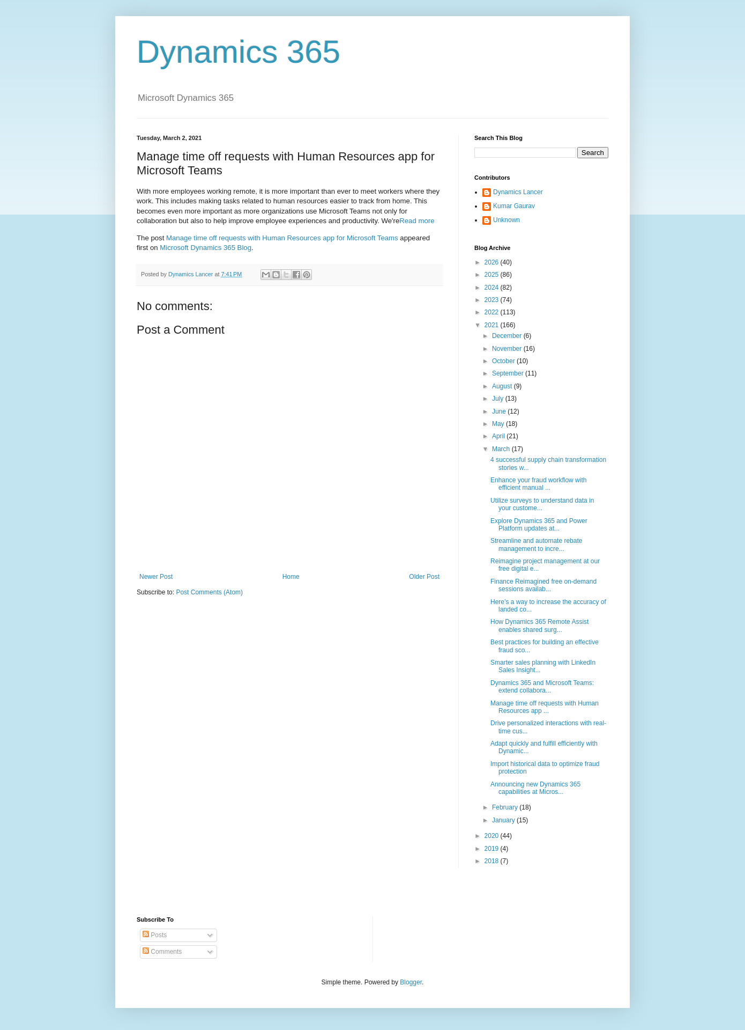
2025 (493, 274)
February (505, 807)
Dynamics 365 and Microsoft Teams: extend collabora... (542, 686)
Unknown (506, 220)
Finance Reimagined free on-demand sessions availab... (543, 585)
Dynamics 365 (238, 52)
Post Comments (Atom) (209, 592)
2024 (493, 287)
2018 (493, 861)
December (508, 336)
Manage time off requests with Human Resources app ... (544, 707)
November (508, 348)
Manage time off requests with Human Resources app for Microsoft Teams (282, 238)
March (502, 449)
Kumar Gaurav (514, 206)
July (498, 398)
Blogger (411, 982)
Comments (162, 951)
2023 (493, 300)
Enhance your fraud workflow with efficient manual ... (538, 483)
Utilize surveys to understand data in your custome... (542, 504)
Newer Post (156, 576)
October (504, 361)
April (499, 436)
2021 (493, 325)
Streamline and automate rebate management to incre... (536, 544)
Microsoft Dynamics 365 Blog (205, 248)
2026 (493, 262)
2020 (493, 836)
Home (291, 576)
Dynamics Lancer (518, 192)
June (500, 411)
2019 (493, 848)
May (499, 424)
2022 (493, 312)
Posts (155, 935)
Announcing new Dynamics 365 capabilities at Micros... (535, 788)
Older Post (424, 576)
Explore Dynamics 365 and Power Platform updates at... (538, 524)
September (508, 373)
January (504, 820)
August (503, 386)
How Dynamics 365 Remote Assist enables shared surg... (539, 625)
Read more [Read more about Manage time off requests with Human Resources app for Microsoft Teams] (416, 221)
